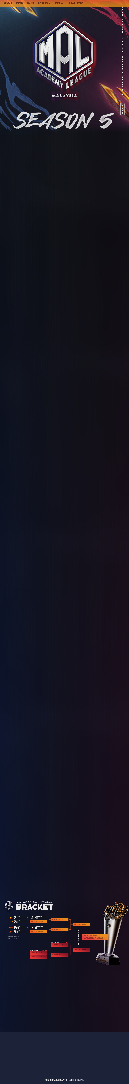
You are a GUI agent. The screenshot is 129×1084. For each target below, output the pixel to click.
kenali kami (25, 3)
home (8, 3)
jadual (59, 3)
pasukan (44, 3)
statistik (76, 3)
